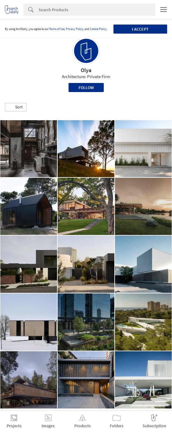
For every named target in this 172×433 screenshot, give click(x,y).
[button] (16, 107)
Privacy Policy (75, 29)
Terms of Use (57, 29)
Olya (86, 70)
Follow (86, 87)
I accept (140, 29)
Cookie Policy (98, 29)
